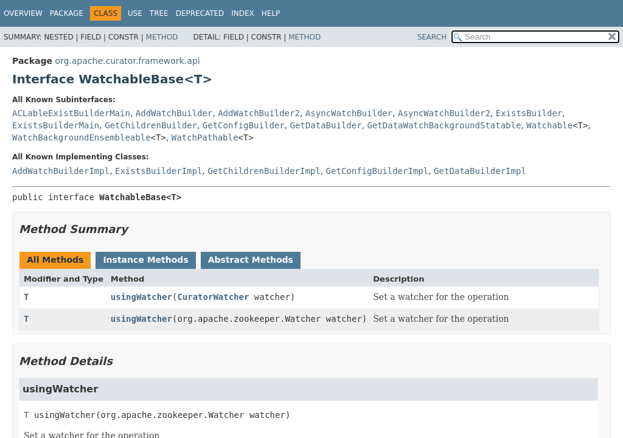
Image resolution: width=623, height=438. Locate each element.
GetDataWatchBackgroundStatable (444, 125)
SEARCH (432, 37)
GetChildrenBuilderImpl (263, 171)
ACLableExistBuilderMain (71, 113)
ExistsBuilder (529, 113)
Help (271, 13)
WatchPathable (205, 137)
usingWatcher (141, 297)
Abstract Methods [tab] (250, 260)
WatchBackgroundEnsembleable (81, 137)
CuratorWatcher (213, 297)
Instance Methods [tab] (145, 260)
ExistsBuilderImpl (158, 171)
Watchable (549, 125)
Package (66, 13)
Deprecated (200, 13)
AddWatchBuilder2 (259, 113)
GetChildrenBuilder (151, 125)
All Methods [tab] (55, 260)
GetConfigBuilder (244, 125)
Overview (23, 13)
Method (162, 37)
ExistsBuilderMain (55, 125)
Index (242, 13)
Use (135, 13)
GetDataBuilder (326, 125)
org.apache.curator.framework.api (127, 61)
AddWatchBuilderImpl (61, 171)
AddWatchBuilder (174, 113)
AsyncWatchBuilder (348, 113)
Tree (159, 13)
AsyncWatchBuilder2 (444, 113)
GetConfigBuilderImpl (377, 171)
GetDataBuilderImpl (480, 171)
